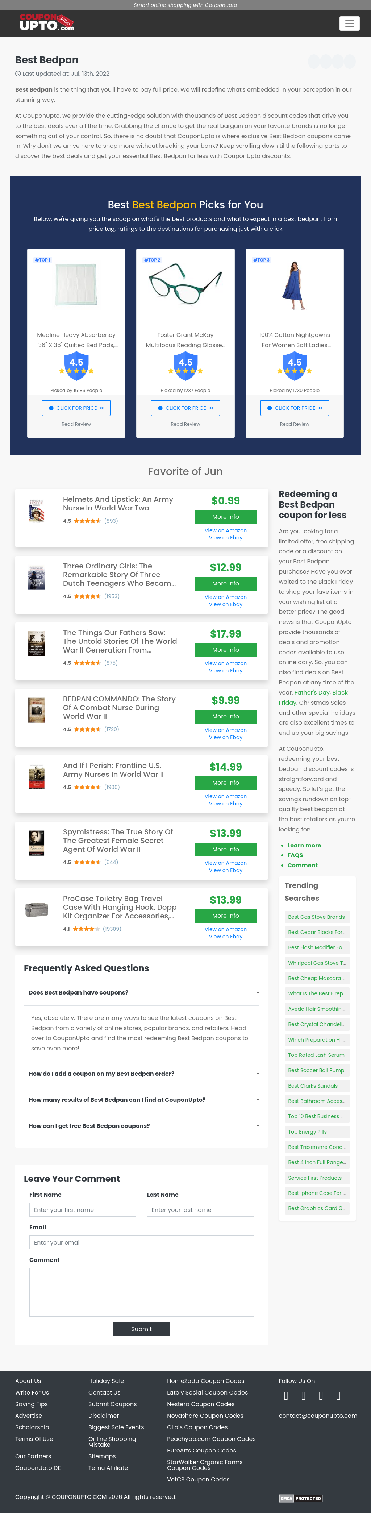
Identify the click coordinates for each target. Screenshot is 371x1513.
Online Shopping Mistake (112, 1442)
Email (37, 1227)
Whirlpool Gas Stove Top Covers (328, 963)
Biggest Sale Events (116, 1427)
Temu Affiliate (108, 1468)
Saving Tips (31, 1404)
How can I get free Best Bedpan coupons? (89, 1126)
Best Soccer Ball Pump (316, 1070)
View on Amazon (226, 530)
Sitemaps (102, 1456)
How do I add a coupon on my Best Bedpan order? (101, 1074)
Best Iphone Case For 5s (318, 1193)
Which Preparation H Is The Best (328, 1039)
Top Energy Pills (307, 1131)
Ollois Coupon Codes (197, 1427)
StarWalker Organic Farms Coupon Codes (205, 1465)
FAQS (295, 855)
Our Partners (33, 1456)
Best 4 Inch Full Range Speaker (326, 1162)
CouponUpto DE (38, 1468)
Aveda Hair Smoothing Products (328, 1009)
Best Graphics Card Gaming (323, 1208)
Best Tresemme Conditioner (323, 1147)
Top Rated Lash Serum (316, 1055)
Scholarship (32, 1427)
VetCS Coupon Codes (198, 1479)
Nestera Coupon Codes (200, 1404)
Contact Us (104, 1392)
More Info (225, 517)
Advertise (28, 1416)
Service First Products (315, 1177)
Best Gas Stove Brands (316, 917)
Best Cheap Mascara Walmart (326, 978)
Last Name (163, 1195)
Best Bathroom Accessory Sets (326, 1101)
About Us (28, 1381)
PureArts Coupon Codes (201, 1450)
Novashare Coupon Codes (205, 1416)
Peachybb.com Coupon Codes (211, 1439)
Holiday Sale (106, 1381)
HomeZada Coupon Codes (205, 1381)
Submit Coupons (112, 1404)
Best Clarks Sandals (313, 1085)
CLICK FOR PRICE (76, 408)
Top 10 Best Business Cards (322, 1116)
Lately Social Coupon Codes (207, 1392)
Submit (141, 1329)
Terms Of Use (34, 1439)
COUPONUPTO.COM (79, 1497)
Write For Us (32, 1392)
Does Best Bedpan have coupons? (78, 992)
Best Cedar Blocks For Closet (324, 932)
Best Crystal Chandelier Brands (327, 1024)
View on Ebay (225, 537)
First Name (45, 1195)
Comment (44, 1260)
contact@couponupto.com (318, 1416)
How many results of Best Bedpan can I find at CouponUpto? (117, 1100)
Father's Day (312, 692)
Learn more (304, 845)
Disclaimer (103, 1416)
